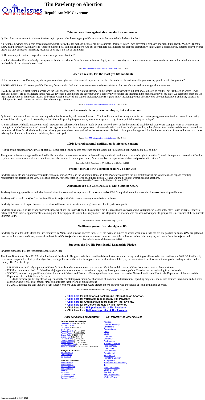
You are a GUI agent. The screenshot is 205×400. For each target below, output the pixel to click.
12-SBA (114, 290)
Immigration (109, 360)
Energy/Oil (109, 339)
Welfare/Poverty (111, 377)
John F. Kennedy (67, 343)
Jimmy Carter (66, 335)
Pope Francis (66, 356)
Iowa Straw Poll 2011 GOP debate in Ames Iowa (100, 68)
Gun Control (109, 353)
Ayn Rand (65, 372)
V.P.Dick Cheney (67, 325)
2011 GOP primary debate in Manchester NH (100, 104)
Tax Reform (109, 372)
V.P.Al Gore (65, 329)
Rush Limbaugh (67, 368)
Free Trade (109, 348)
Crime (106, 331)
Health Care (109, 355)
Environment (109, 341)
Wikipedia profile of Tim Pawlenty (106, 307)
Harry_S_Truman (67, 346)
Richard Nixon (66, 339)
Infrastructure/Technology (115, 362)
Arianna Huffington (68, 367)
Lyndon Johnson (67, 341)
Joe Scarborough (67, 376)
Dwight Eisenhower (68, 345)
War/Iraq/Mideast (112, 374)
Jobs (106, 365)
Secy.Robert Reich (68, 374)
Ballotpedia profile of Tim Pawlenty (106, 310)
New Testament (67, 353)
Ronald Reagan (67, 333)
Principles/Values (112, 367)
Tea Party (64, 370)
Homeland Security (112, 358)
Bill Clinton (65, 327)
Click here (73, 296)
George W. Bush (67, 323)
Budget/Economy (112, 324)
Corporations (110, 329)
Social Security (111, 370)
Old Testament (66, 355)
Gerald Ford (65, 337)
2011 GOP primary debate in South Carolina (100, 138)
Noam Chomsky (67, 363)
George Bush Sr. (67, 331)
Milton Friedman (67, 365)
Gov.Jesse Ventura (68, 378)
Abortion (107, 322)
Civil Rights (109, 327)
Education (108, 336)
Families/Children (112, 343)
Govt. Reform (110, 351)
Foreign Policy (110, 346)
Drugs (106, 334)
